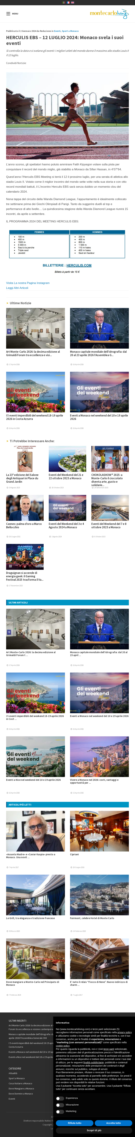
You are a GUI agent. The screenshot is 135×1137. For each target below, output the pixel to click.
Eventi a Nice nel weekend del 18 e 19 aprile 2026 (33, 779)
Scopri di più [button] (94, 1130)
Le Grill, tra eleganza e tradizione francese (30, 918)
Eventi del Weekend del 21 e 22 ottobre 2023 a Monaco (66, 476)
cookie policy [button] (62, 1045)
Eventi (57, 30)
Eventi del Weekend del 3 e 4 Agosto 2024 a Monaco (66, 525)
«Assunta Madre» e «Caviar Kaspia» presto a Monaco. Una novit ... (30, 856)
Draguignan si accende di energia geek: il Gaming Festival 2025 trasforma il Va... (24, 576)
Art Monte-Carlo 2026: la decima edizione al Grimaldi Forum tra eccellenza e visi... (33, 353)
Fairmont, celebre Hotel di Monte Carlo (92, 918)
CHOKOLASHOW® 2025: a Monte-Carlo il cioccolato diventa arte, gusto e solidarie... (107, 480)
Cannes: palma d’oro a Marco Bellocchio (24, 525)
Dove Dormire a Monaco (21, 1093)
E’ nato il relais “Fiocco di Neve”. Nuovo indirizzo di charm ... (99, 983)
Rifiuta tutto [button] (74, 1123)
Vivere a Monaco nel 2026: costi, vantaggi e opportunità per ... (94, 781)
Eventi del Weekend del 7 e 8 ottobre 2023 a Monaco (108, 525)
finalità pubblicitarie (93, 1062)
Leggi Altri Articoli (17, 288)
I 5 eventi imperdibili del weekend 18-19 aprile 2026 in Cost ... (35, 717)
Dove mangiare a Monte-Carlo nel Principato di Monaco (32, 983)
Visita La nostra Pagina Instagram (28, 283)
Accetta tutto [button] (113, 1123)
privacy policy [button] (124, 1032)
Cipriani (74, 854)
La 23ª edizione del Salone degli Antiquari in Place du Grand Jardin (22, 478)
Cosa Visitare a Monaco (20, 1083)
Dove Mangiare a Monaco (21, 1088)
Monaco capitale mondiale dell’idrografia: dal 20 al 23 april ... (98, 654)
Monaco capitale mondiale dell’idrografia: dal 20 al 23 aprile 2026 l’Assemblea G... (98, 353)
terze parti (108, 1049)
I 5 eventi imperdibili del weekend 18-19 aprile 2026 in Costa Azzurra (34, 417)
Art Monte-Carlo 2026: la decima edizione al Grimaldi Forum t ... (31, 654)
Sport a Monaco (70, 30)
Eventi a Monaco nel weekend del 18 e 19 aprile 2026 (99, 417)
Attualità (13, 1073)
